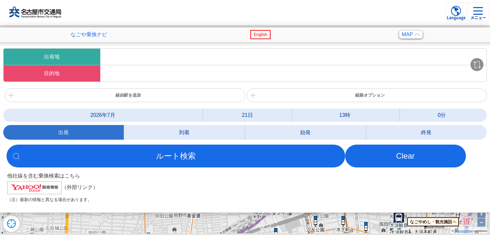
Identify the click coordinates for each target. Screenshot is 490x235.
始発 (305, 132)
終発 (426, 132)
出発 (63, 132)
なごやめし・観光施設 (431, 221)
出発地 (52, 56)
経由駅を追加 (128, 95)
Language (456, 18)
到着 (184, 132)
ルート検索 (176, 155)
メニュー (478, 18)
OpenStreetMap (463, 230)
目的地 (52, 73)
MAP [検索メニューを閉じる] (411, 34)
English (260, 34)
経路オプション (370, 95)
